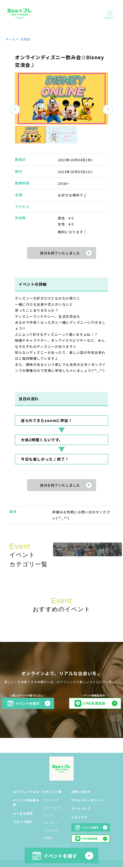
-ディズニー (50, 823)
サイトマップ (81, 808)
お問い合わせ (81, 791)
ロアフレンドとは (26, 791)
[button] (108, 109)
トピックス (79, 817)
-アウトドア (50, 800)
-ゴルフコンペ (52, 808)
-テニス (47, 815)
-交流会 (47, 838)
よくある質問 (23, 813)
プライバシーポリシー (87, 800)
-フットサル (50, 830)
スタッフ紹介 (23, 821)
